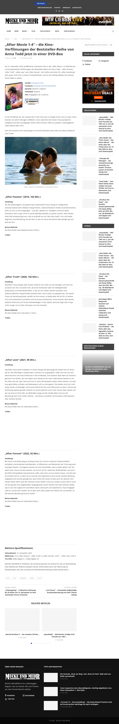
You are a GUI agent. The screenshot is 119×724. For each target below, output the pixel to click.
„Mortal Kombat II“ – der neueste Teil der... (22, 634)
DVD (7, 578)
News (16, 31)
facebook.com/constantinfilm (45, 86)
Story (39, 578)
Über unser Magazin (45, 7)
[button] (48, 3)
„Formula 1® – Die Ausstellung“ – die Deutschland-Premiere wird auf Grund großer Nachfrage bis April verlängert (86, 703)
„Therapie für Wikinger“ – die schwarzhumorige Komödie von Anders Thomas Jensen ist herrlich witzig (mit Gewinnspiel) (106, 166)
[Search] (113, 31)
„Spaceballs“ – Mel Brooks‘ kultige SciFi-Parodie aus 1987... (59, 635)
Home (9, 31)
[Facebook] (56, 11)
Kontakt (57, 7)
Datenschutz (76, 7)
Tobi (14, 58)
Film (33, 31)
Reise (57, 31)
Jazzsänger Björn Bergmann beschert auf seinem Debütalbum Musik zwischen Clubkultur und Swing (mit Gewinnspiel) (106, 308)
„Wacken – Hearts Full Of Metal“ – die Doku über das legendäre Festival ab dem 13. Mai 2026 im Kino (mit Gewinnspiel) (106, 331)
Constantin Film (37, 83)
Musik (24, 31)
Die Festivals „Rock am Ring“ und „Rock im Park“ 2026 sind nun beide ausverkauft (85, 675)
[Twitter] (62, 11)
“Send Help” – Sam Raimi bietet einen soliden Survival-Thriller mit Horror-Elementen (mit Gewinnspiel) (106, 187)
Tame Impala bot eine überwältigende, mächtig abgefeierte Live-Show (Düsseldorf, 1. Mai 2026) (86, 689)
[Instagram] (59, 11)
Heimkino (23, 578)
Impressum (66, 7)
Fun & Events (45, 31)
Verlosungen (69, 31)
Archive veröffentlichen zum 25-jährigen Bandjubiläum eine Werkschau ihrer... (98, 369)
